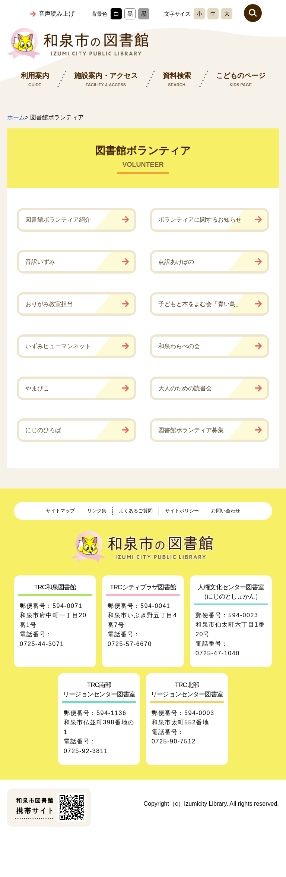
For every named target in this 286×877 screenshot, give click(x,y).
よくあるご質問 (136, 511)
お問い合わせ (225, 511)
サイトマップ (60, 511)
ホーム (16, 117)
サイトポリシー (182, 511)
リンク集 (97, 511)
